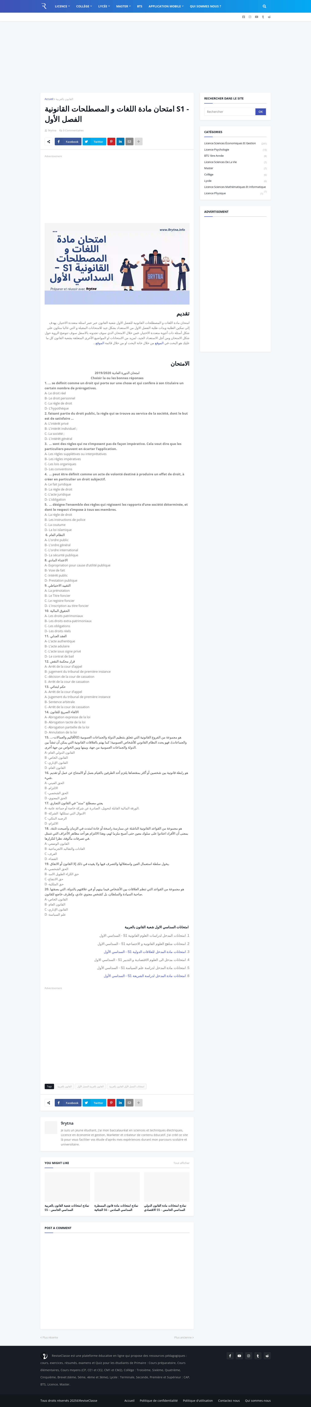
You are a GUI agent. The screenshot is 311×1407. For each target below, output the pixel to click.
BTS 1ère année (235, 156)
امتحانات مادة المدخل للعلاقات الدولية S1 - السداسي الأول (145, 952)
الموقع (159, 343)
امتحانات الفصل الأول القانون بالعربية (126, 1086)
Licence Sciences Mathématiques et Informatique (235, 187)
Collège (235, 175)
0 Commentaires (73, 130)
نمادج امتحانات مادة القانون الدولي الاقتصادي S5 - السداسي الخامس (165, 1207)
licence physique (233, 193)
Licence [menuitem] (61, 6)
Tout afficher (182, 1163)
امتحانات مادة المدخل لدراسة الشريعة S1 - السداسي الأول (145, 976)
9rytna (67, 1123)
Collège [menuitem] (82, 6)
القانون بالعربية (64, 99)
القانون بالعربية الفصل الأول (90, 1086)
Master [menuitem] (122, 6)
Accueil (49, 99)
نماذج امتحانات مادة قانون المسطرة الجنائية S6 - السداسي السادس (116, 1207)
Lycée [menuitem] (102, 6)
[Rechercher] (230, 111)
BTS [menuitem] (139, 6)
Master (235, 168)
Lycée (235, 181)
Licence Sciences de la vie (235, 162)
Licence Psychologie (235, 150)
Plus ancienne (183, 1337)
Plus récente (50, 1337)
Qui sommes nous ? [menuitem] (205, 6)
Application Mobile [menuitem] (165, 6)
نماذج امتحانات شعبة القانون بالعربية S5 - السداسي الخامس (67, 1207)
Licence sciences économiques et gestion (235, 143)
